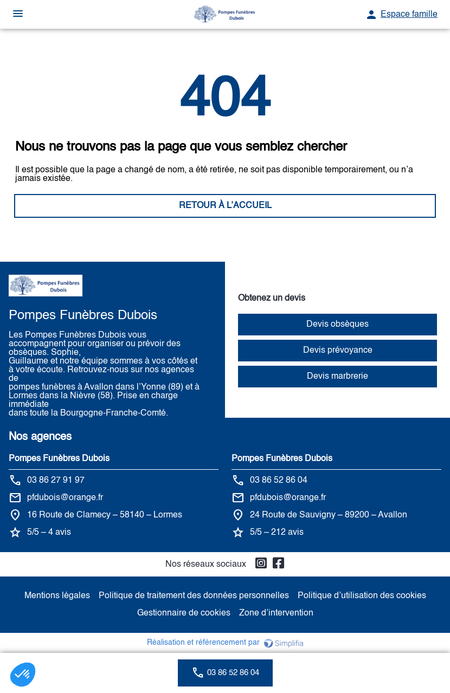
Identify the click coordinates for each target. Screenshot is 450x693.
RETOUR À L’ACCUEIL (225, 206)
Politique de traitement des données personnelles (194, 596)
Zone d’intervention (276, 613)
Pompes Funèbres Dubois (59, 459)
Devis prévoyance (337, 350)
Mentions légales (57, 596)
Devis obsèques (337, 324)
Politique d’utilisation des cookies (362, 596)
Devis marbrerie (337, 376)
